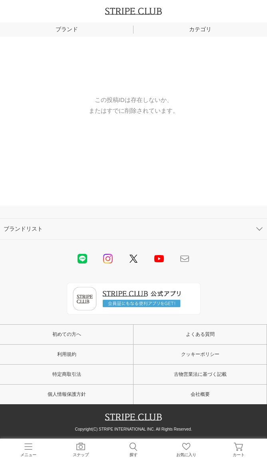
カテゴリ (200, 29)
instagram (108, 258)
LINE (82, 258)
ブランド (67, 29)
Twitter (133, 258)
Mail (184, 258)
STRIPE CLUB (133, 11)
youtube (159, 258)
